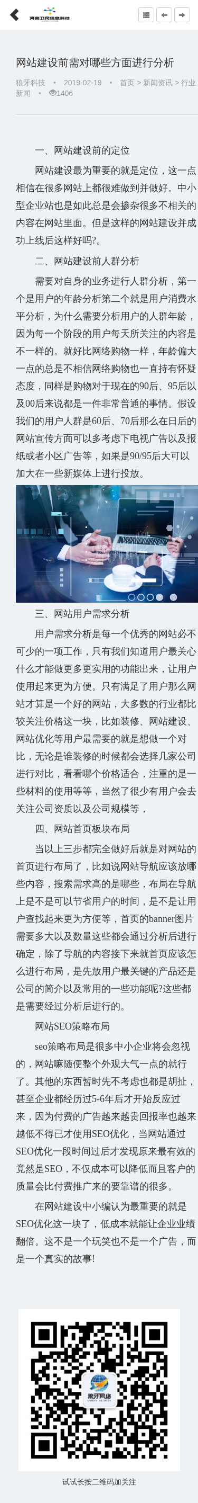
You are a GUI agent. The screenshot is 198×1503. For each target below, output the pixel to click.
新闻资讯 (158, 82)
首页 (127, 82)
